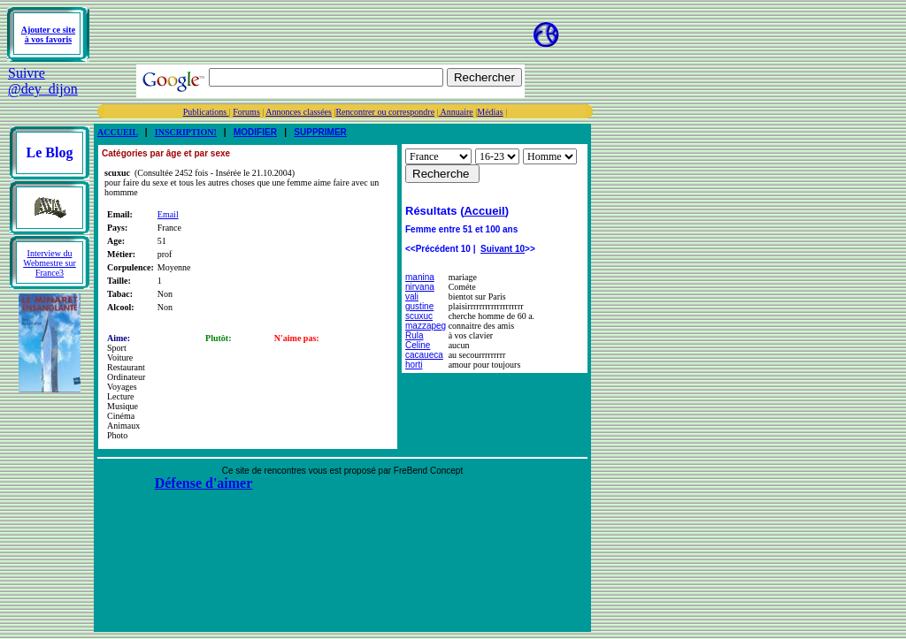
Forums (246, 112)
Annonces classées (298, 112)
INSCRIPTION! (186, 132)
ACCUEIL (117, 132)
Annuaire (456, 112)
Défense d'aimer (204, 483)
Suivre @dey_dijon (43, 80)
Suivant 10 (502, 249)
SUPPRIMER (320, 132)
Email (168, 214)
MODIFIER (255, 132)
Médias (490, 112)
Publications (206, 112)
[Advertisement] (299, 34)
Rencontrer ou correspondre (384, 112)
